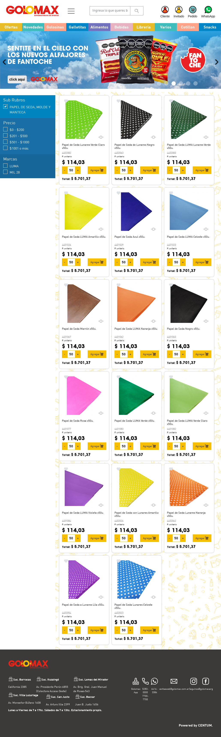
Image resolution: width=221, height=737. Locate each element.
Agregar (97, 170)
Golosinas (55, 27)
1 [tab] (159, 83)
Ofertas (11, 27)
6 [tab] (195, 83)
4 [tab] (181, 83)
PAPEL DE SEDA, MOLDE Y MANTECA (26, 109)
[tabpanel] (110, 60)
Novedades (33, 27)
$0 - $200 (13, 129)
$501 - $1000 (16, 141)
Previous (5, 62)
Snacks (210, 27)
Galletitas (77, 27)
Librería (144, 27)
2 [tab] (166, 83)
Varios (165, 27)
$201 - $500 (15, 135)
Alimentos (99, 27)
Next (216, 62)
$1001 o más (16, 148)
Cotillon (188, 27)
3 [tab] (173, 83)
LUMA (11, 165)
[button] (71, 10)
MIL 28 (11, 172)
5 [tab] (188, 83)
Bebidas (121, 27)
